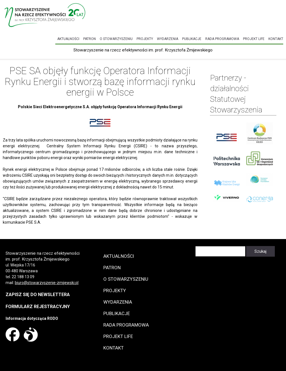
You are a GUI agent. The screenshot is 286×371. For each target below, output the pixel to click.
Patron (89, 39)
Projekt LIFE (253, 39)
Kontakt (275, 39)
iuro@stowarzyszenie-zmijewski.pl (47, 282)
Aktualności (68, 39)
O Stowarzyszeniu (116, 39)
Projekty (145, 39)
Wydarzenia (167, 39)
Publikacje (191, 39)
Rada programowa (222, 39)
